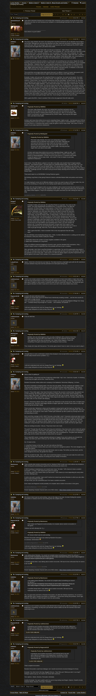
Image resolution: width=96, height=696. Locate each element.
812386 (83, 644)
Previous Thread (29, 11)
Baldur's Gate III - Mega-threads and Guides (54, 3)
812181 (83, 351)
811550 (83, 18)
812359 (83, 461)
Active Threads (55, 7)
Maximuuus (64, 517)
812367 (83, 552)
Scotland (17, 35)
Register (75, 3)
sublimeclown (63, 620)
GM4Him (64, 103)
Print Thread (13, 14)
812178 (83, 331)
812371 (83, 574)
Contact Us (63, 692)
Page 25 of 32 (46, 14)
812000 (83, 259)
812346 (83, 371)
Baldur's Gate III (34, 3)
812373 (83, 603)
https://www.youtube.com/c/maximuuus (70, 490)
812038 (83, 314)
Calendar (46, 7)
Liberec (17, 308)
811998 (83, 198)
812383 (83, 620)
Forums (24, 3)
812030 (83, 293)
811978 (83, 103)
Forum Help (71, 692)
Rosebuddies (64, 18)
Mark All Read (23, 692)
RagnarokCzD (63, 644)
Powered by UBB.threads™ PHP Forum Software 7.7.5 (48, 695)
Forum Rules (14, 692)
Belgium (17, 473)
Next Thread (67, 11)
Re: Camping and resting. (20, 18)
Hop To (12, 686)
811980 (83, 130)
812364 (83, 517)
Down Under (18, 220)
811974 (83, 39)
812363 (83, 494)
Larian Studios (14, 3)
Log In (83, 3)
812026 (83, 276)
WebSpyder (64, 130)
